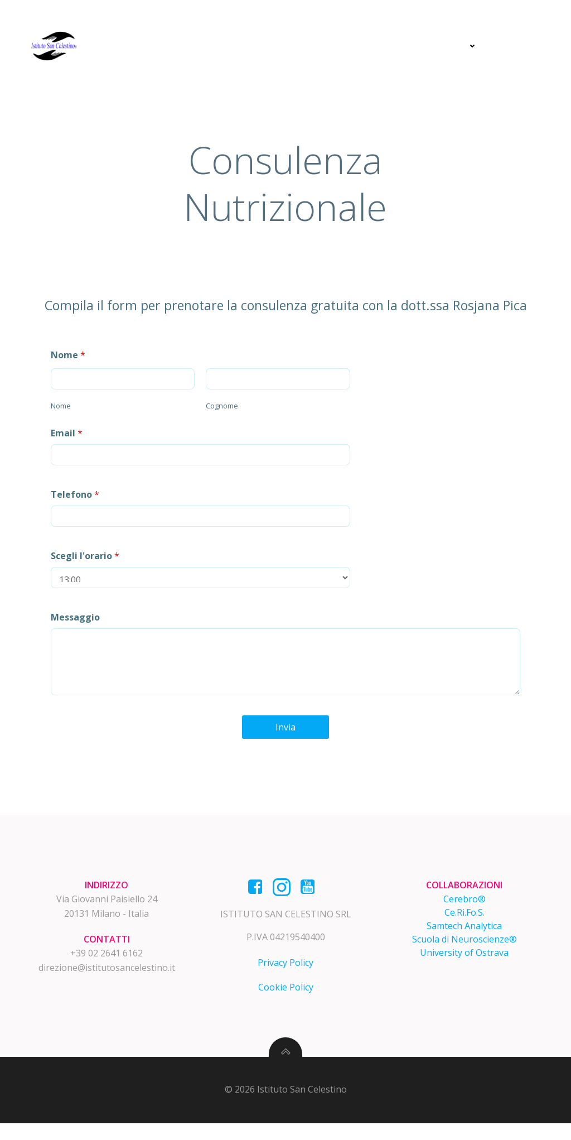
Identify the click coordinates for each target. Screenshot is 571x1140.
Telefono (76, 500)
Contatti (521, 46)
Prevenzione (397, 46)
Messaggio (76, 623)
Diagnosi (286, 46)
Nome (69, 360)
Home (233, 46)
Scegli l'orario (86, 561)
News (462, 46)
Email (68, 438)
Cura (337, 46)
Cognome (214, 411)
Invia (285, 733)
